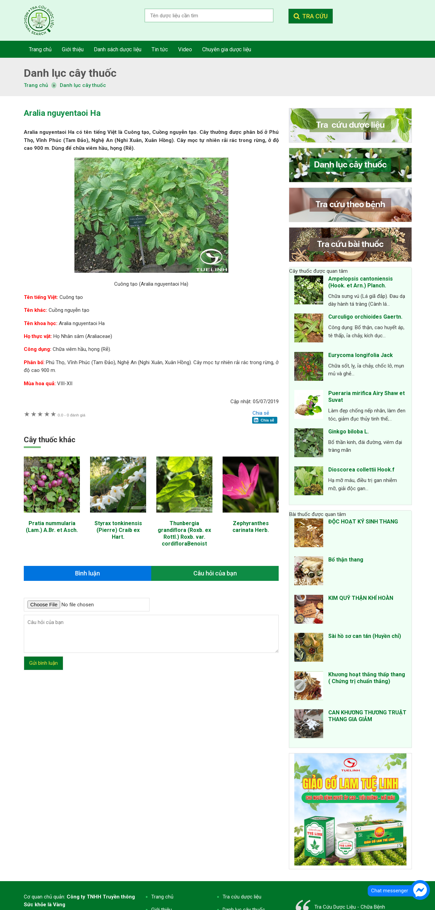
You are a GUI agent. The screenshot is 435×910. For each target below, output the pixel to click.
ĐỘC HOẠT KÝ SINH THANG (363, 521)
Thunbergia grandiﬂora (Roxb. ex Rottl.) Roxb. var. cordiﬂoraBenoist (184, 533)
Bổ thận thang (345, 559)
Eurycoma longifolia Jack (360, 355)
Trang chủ (162, 897)
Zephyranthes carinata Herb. (250, 526)
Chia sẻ (261, 413)
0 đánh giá (71, 415)
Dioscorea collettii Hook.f (361, 469)
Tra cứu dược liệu (44, 20)
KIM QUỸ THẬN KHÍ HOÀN (360, 598)
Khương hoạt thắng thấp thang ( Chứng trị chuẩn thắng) (366, 677)
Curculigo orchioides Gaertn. (365, 317)
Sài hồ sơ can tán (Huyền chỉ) (364, 636)
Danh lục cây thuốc (83, 85)
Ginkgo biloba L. (348, 431)
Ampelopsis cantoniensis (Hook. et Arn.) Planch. (360, 282)
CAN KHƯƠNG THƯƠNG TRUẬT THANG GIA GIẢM (367, 715)
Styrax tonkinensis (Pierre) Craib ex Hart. (118, 530)
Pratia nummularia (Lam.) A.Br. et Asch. (52, 526)
